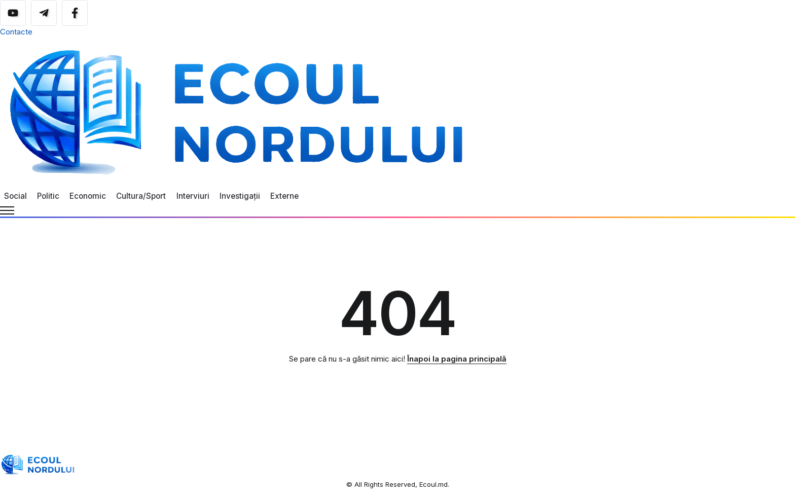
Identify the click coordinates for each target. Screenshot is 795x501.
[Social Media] (13, 13)
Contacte (16, 32)
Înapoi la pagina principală (457, 359)
